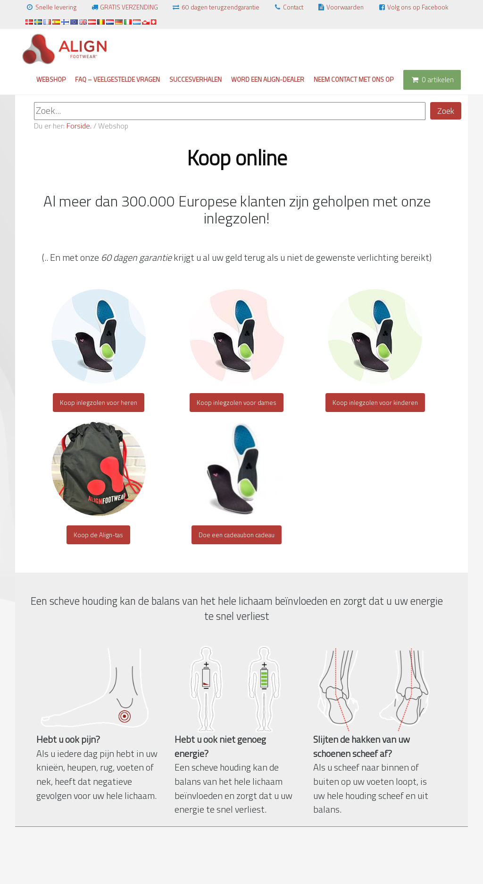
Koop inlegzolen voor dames (236, 402)
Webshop (51, 79)
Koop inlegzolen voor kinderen (375, 402)
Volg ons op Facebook (412, 7)
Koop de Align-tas (98, 535)
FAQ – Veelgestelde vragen (117, 79)
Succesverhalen (195, 79)
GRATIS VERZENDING (124, 7)
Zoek (445, 110)
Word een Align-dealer (267, 79)
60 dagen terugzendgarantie (215, 7)
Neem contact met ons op (353, 79)
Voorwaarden (340, 7)
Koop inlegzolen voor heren (98, 402)
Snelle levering (50, 7)
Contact (288, 7)
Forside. (79, 125)
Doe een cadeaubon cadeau (237, 535)
